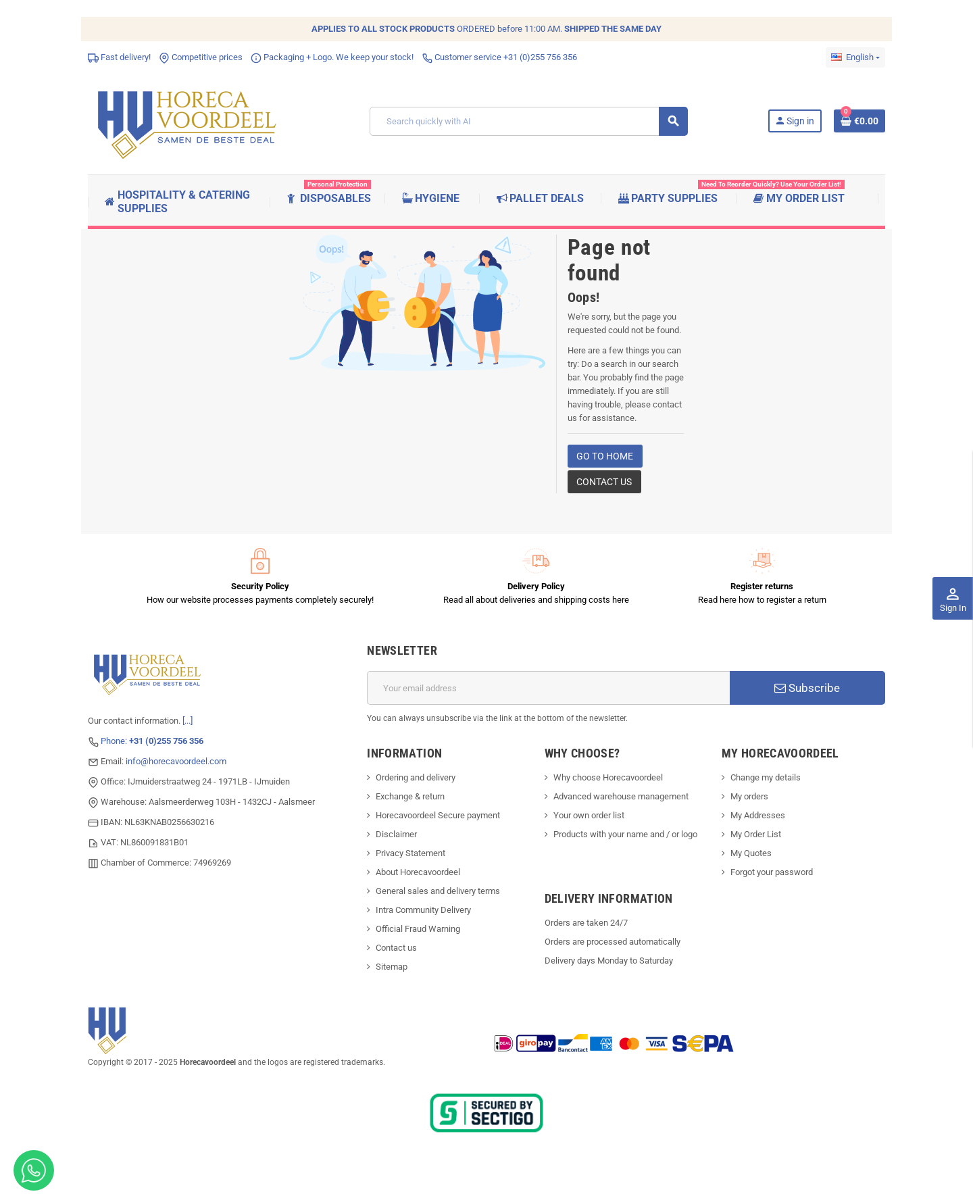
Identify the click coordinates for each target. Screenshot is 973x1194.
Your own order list (588, 815)
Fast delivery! (119, 57)
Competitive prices (201, 57)
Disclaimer (396, 834)
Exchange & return (410, 796)
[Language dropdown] (855, 57)
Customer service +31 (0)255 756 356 (499, 57)
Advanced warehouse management (621, 796)
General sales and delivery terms (438, 891)
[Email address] (548, 688)
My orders (749, 796)
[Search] (528, 121)
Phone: (152, 741)
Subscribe (807, 688)
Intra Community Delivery (423, 910)
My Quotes (751, 853)
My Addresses (757, 815)
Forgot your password (771, 872)
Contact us (604, 481)
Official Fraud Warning (418, 929)
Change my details (765, 777)
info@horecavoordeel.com (176, 761)
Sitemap (391, 967)
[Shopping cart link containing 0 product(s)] (859, 120)
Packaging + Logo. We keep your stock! (332, 57)
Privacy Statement (410, 853)
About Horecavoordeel (418, 872)
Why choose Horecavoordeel (608, 777)
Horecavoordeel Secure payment (438, 815)
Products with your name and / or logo (625, 834)
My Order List (755, 834)
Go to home (604, 456)
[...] (187, 721)
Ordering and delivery (415, 777)
